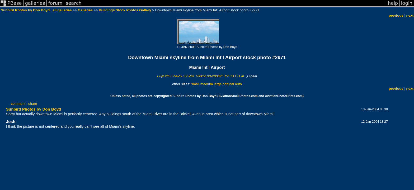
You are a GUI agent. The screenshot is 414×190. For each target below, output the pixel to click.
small (195, 84)
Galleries (85, 10)
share (32, 104)
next (409, 15)
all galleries (62, 10)
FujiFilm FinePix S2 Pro (175, 76)
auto (238, 84)
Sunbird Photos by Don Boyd (25, 10)
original (228, 84)
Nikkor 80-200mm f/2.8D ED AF (220, 76)
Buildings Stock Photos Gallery (125, 10)
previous (396, 15)
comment (18, 104)
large (218, 84)
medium (206, 84)
